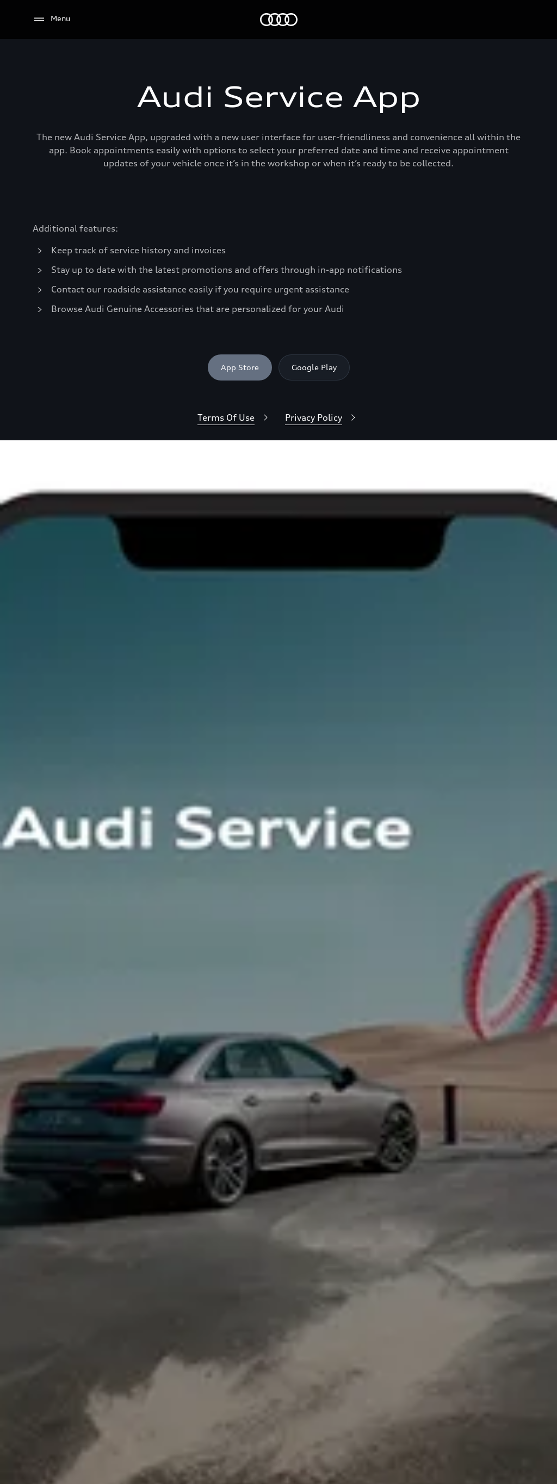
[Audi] (279, 19)
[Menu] (51, 19)
